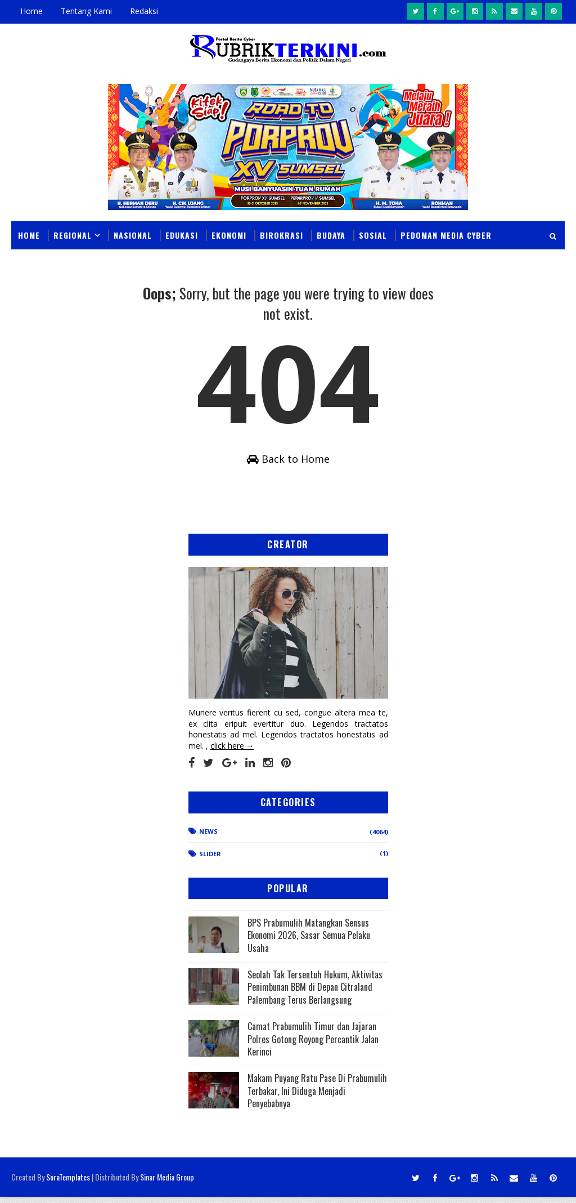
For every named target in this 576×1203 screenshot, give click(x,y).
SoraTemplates (68, 1183)
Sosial (373, 234)
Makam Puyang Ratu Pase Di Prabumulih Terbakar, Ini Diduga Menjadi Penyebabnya (317, 1097)
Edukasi (181, 234)
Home (31, 11)
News (208, 837)
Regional (72, 234)
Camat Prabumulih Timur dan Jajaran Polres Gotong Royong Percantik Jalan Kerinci (313, 1045)
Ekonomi (229, 234)
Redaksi (144, 11)
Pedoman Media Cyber (446, 234)
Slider (210, 860)
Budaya (331, 234)
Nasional (133, 234)
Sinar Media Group (167, 1183)
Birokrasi (281, 234)
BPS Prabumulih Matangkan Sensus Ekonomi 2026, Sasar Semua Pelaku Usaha (309, 941)
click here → (232, 751)
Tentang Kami (86, 11)
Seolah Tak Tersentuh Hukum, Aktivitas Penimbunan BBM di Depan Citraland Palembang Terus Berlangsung (315, 993)
